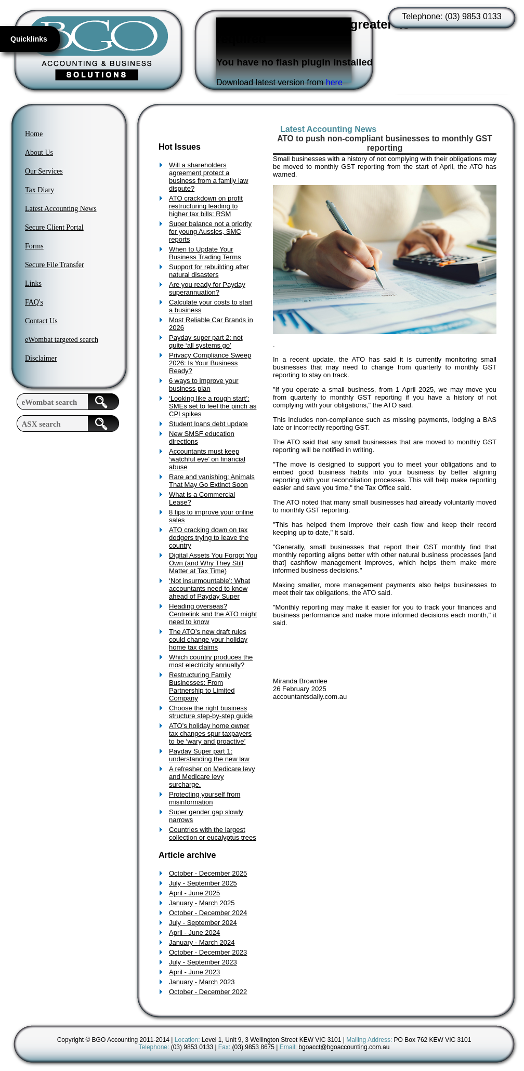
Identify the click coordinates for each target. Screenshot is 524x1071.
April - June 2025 (194, 893)
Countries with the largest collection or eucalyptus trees (212, 833)
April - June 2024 (194, 932)
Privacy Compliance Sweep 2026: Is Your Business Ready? (210, 363)
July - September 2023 (203, 962)
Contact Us (41, 321)
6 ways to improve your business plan (204, 384)
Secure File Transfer (54, 265)
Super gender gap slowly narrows (206, 816)
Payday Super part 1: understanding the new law (209, 755)
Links (33, 283)
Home (34, 134)
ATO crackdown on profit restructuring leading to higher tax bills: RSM (206, 206)
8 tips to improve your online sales (211, 516)
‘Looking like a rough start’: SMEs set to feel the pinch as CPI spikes (212, 406)
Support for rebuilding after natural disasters (209, 271)
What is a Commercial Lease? (202, 498)
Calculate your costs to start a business (210, 306)
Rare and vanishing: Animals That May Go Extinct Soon (212, 480)
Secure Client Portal (54, 227)
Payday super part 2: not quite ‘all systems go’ (206, 341)
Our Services (44, 171)
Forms (34, 246)
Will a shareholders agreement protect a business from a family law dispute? (208, 176)
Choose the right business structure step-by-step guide (211, 712)
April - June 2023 (194, 972)
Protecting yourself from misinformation (204, 798)
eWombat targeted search (61, 339)
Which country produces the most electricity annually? (211, 661)
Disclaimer (41, 358)
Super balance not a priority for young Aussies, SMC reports (210, 231)
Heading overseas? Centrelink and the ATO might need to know (213, 614)
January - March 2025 (201, 903)
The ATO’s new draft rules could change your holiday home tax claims (208, 639)
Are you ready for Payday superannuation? (207, 288)
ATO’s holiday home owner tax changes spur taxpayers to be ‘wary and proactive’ (210, 733)
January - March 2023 (201, 982)
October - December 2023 (208, 952)
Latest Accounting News (61, 209)
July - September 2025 (203, 883)
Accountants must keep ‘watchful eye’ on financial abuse (207, 459)
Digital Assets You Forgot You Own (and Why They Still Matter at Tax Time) (213, 563)
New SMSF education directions (201, 437)
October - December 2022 (208, 992)
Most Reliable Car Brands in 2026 (211, 324)
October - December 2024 (208, 913)
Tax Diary (39, 190)
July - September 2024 (203, 923)
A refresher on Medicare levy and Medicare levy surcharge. (212, 776)
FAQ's (34, 302)
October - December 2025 (208, 873)
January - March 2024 (201, 942)
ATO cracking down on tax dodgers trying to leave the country (208, 537)
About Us (39, 152)
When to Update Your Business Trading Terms (205, 253)
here (334, 82)
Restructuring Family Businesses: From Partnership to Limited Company (201, 686)
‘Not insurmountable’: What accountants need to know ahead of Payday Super (209, 588)
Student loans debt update (208, 424)
